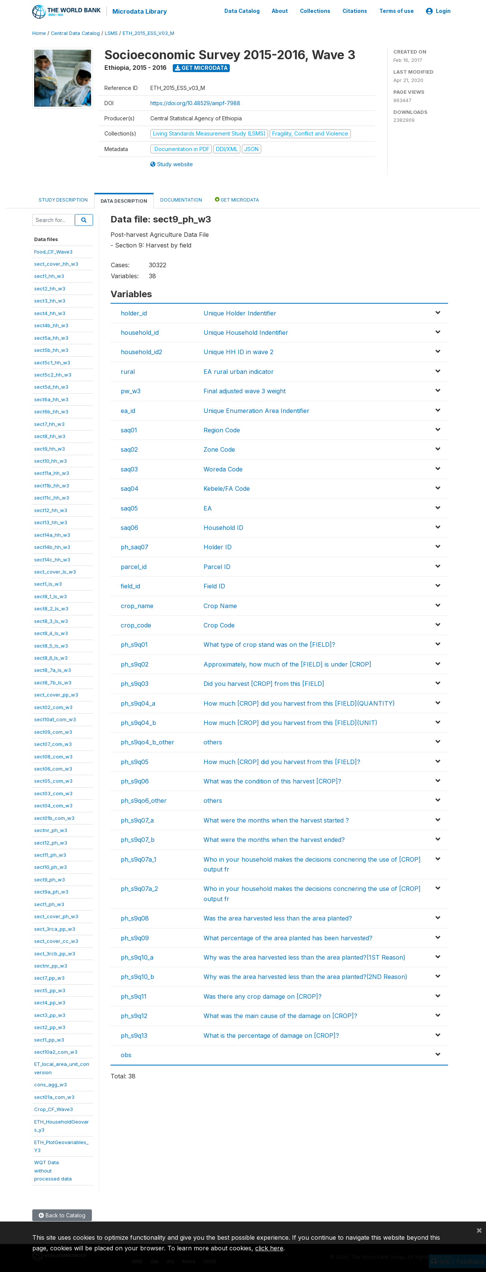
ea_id (128, 409)
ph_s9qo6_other (144, 799)
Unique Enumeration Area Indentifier (256, 409)
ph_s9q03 (134, 682)
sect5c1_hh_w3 (52, 361)
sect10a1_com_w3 (55, 718)
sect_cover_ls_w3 (55, 570)
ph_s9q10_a (137, 956)
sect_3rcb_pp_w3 (54, 952)
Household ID (223, 526)
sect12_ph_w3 (50, 841)
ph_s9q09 (135, 936)
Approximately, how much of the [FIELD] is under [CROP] (287, 663)
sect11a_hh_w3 (51, 472)
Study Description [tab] (63, 199)
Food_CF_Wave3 (53, 250)
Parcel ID (217, 565)
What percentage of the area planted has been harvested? (288, 936)
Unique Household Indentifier (246, 331)
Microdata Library (138, 11)
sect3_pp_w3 (49, 1013)
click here (269, 1248)
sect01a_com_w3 (54, 1095)
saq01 (129, 429)
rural (128, 370)
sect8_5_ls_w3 (51, 644)
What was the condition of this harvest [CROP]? (272, 780)
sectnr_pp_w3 (50, 964)
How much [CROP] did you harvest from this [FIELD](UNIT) (290, 721)
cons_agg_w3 (50, 1083)
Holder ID (218, 546)
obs (126, 1054)
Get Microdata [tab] (237, 198)
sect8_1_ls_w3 (50, 595)
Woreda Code (223, 468)
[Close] (479, 1229)
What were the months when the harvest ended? (274, 838)
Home (39, 32)
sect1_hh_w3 (49, 275)
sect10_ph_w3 (50, 866)
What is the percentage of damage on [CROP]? (271, 1034)
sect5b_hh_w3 (51, 349)
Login (438, 11)
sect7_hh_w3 (49, 422)
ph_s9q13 (134, 1034)
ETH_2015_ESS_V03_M (148, 32)
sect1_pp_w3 (49, 1038)
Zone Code (219, 448)
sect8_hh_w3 (49, 435)
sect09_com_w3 (53, 730)
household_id (140, 331)
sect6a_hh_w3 (51, 398)
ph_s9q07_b (138, 838)
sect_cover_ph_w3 (56, 915)
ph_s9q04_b (138, 721)
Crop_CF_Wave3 (53, 1108)
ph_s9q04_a (138, 702)
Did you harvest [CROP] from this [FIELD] (264, 682)
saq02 (129, 448)
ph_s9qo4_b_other (147, 741)
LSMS (111, 32)
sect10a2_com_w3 (55, 1051)
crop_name (137, 604)
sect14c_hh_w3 (52, 558)
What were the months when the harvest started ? (276, 819)
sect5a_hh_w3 (51, 336)
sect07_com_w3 (53, 743)
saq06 (129, 526)
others (213, 741)
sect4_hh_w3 (49, 312)
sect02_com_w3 (53, 706)
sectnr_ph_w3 (50, 829)
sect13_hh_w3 (50, 521)
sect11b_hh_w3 (51, 484)
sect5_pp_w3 (49, 989)
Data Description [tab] (124, 200)
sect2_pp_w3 (49, 1026)
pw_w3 (130, 390)
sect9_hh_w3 (49, 447)
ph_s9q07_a (137, 819)
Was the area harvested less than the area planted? (278, 917)
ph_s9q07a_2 (139, 887)
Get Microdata (201, 66)
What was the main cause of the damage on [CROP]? (280, 1014)
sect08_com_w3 (53, 755)
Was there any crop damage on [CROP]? (263, 995)
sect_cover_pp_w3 (56, 693)
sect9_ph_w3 (49, 878)
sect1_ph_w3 (49, 903)
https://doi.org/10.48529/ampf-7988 (195, 102)
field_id (130, 585)
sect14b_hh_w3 (52, 546)
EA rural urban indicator (239, 370)
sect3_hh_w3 (49, 299)
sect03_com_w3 (53, 792)
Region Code (222, 429)
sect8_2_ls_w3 (51, 607)
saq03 (129, 468)
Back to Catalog (62, 1214)
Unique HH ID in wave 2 (238, 351)
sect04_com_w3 (53, 804)
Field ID (214, 585)
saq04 (130, 487)
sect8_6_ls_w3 (51, 657)
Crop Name (220, 604)
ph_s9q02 (134, 663)
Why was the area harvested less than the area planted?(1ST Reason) (305, 956)
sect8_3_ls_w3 (51, 619)
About (280, 11)
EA (208, 507)
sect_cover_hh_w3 (56, 263)
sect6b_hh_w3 (51, 410)
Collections (315, 11)
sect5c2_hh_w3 (52, 373)
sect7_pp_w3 (49, 977)
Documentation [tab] (181, 199)
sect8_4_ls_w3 (51, 632)
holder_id (134, 311)
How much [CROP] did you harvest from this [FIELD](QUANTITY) (299, 702)
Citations (354, 11)
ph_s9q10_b (137, 975)
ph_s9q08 (135, 917)
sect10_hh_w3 (50, 460)
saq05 (129, 507)
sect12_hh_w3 (50, 509)
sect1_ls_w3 (48, 583)
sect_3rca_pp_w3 (54, 927)
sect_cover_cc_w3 (56, 940)
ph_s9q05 (134, 760)
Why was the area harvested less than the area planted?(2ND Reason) (305, 975)
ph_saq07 (134, 546)
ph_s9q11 (134, 995)
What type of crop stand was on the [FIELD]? (269, 643)
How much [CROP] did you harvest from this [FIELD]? (282, 760)
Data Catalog (242, 11)
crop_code (136, 624)
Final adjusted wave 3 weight (245, 390)
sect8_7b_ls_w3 (52, 681)
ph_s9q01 (134, 643)
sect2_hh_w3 (49, 287)
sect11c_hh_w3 (51, 496)
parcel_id (134, 565)
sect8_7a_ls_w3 (52, 669)
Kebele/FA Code (227, 487)
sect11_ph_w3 (50, 854)
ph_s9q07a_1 (138, 858)
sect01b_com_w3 (54, 816)
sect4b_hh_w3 (51, 324)
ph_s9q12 (134, 1014)
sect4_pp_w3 (49, 1001)
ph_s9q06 (135, 780)
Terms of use (396, 11)
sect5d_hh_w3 (51, 386)
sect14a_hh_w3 (52, 533)
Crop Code (219, 624)
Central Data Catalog (75, 32)
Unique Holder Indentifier (240, 311)
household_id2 (141, 351)
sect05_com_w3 (53, 780)
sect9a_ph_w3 (51, 890)
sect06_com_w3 (53, 767)
